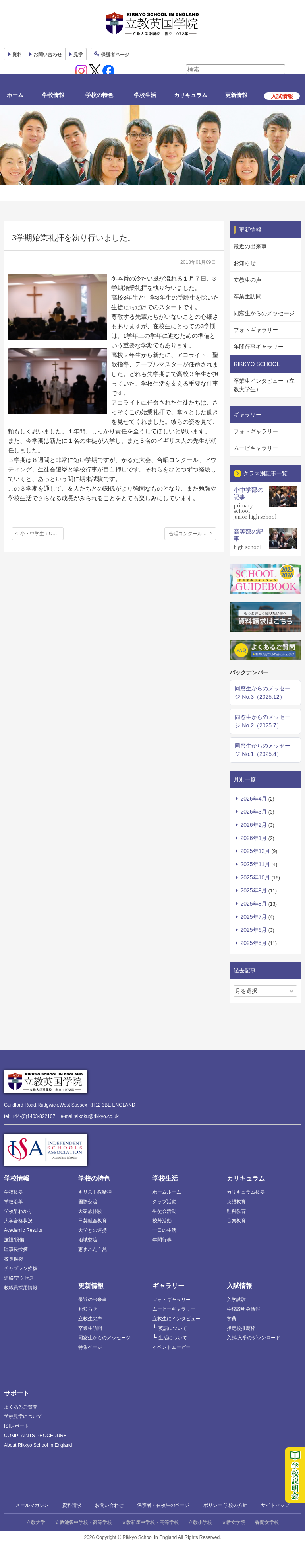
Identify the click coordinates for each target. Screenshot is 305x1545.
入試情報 (239, 1285)
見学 (78, 54)
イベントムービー (171, 1347)
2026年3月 (253, 812)
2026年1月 (253, 838)
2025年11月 (255, 864)
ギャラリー (168, 1285)
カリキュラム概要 (246, 1192)
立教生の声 (247, 280)
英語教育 (236, 1201)
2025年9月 (253, 890)
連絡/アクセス (19, 1278)
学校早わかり (18, 1211)
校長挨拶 (13, 1259)
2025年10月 (255, 877)
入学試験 (236, 1299)
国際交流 (87, 1201)
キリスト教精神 (95, 1192)
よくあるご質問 (20, 1407)
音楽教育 (236, 1221)
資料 (17, 54)
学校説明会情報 (243, 1309)
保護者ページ (115, 54)
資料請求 (71, 1505)
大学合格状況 (18, 1221)
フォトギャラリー (256, 330)
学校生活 (145, 95)
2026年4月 (253, 798)
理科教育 (236, 1211)
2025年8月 (253, 903)
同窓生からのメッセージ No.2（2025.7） (262, 721)
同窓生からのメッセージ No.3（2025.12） (262, 692)
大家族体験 (90, 1211)
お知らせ (245, 263)
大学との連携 (92, 1230)
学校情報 (53, 95)
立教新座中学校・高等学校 (150, 1522)
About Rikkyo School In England (38, 1445)
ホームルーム (166, 1192)
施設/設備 (14, 1240)
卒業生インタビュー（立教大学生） (264, 385)
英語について (172, 1328)
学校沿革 (13, 1201)
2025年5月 (253, 943)
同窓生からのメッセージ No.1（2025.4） (262, 749)
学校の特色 (99, 95)
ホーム (15, 95)
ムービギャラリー (256, 448)
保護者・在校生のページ (163, 1505)
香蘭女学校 (267, 1522)
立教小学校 (200, 1522)
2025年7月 (253, 917)
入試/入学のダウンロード (253, 1337)
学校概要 (13, 1192)
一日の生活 (164, 1230)
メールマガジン (32, 1505)
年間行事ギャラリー (259, 346)
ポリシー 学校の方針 (225, 1505)
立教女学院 (233, 1522)
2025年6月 (253, 930)
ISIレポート (16, 1426)
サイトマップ (275, 1505)
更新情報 (236, 95)
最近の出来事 (250, 246)
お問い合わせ (47, 54)
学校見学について (23, 1416)
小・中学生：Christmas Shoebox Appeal (42, 533)
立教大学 (35, 1522)
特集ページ (90, 1347)
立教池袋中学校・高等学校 (83, 1522)
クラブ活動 (164, 1201)
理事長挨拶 (16, 1249)
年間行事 (162, 1240)
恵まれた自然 (92, 1249)
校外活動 (162, 1221)
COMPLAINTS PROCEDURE (35, 1435)
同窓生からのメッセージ (264, 313)
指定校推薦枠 (241, 1328)
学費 (231, 1318)
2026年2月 (253, 825)
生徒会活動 (164, 1211)
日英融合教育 (92, 1221)
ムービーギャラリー (173, 1309)
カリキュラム (190, 95)
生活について (172, 1337)
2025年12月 (255, 851)
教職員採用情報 (20, 1287)
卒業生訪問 (247, 296)
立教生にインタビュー (176, 1318)
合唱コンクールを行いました (192, 533)
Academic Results (23, 1230)
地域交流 (87, 1240)
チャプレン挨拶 (20, 1268)
